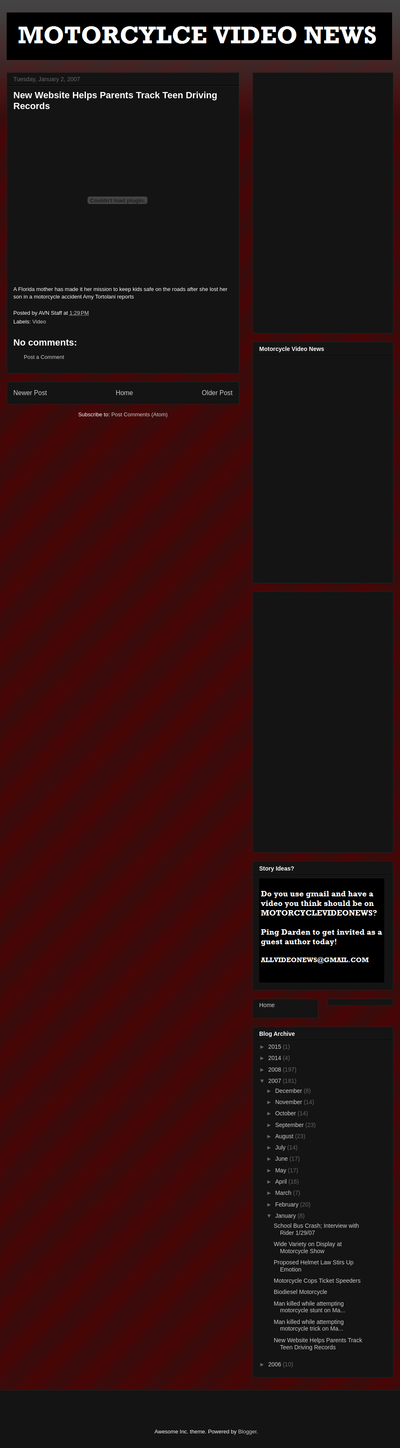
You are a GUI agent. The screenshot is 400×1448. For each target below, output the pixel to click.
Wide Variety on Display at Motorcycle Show (308, 1247)
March (284, 1192)
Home (124, 392)
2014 (275, 1058)
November (289, 1102)
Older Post (217, 392)
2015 (275, 1046)
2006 (275, 1364)
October (286, 1113)
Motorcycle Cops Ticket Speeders (317, 1280)
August (285, 1136)
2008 (275, 1069)
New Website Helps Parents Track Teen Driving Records (318, 1344)
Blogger (247, 1431)
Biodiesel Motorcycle (300, 1292)
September (290, 1125)
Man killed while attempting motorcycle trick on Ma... (309, 1325)
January (286, 1215)
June (282, 1158)
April (281, 1181)
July (281, 1147)
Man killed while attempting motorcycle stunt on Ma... (309, 1307)
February (287, 1204)
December (289, 1090)
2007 (275, 1080)
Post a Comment (44, 357)
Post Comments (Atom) (139, 414)
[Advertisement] (286, 201)
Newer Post (30, 392)
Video (39, 321)
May (281, 1170)
